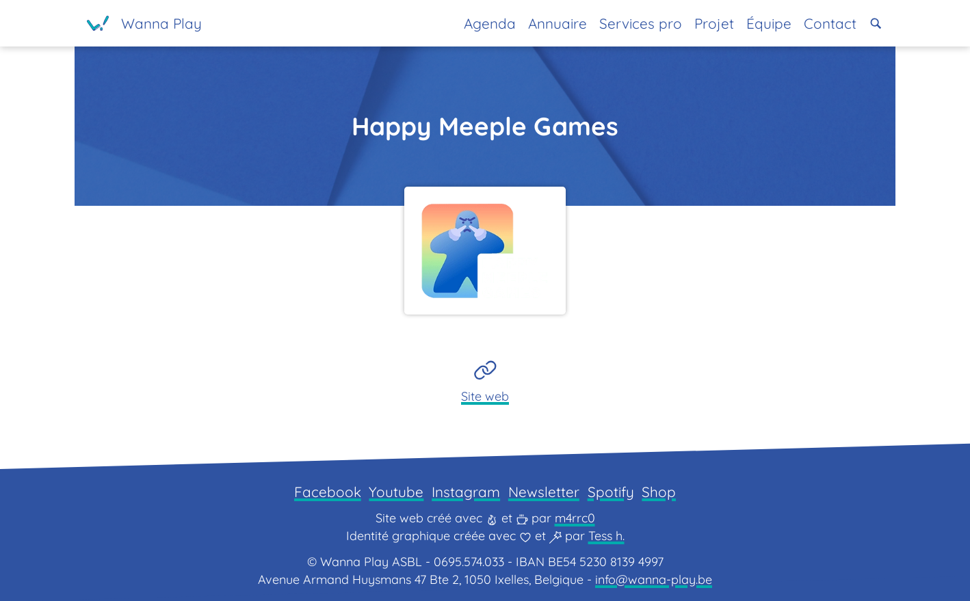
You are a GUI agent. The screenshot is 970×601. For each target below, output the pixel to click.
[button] (876, 23)
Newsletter (543, 491)
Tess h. (606, 536)
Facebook (327, 491)
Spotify (611, 491)
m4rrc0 (575, 518)
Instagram (466, 491)
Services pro (640, 23)
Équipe (768, 23)
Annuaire (557, 23)
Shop (659, 491)
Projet (714, 23)
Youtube (396, 491)
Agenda (490, 23)
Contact (830, 23)
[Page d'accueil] (144, 23)
